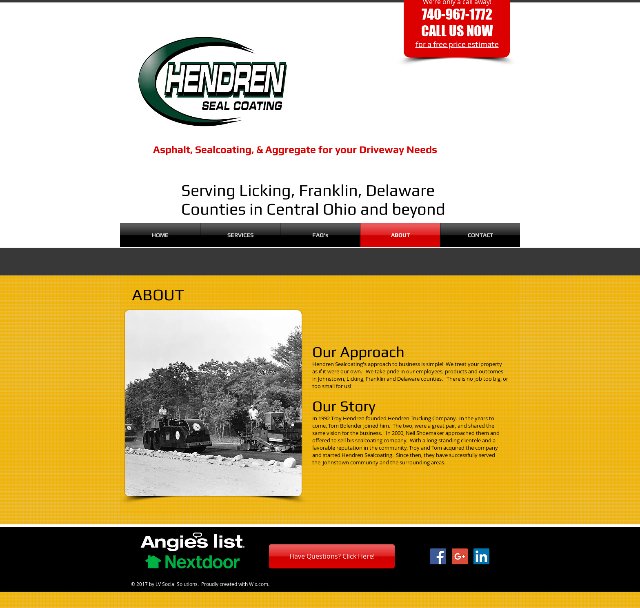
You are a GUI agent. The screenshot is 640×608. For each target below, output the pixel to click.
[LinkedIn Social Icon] (481, 556)
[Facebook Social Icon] (438, 556)
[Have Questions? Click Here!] (332, 556)
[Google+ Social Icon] (460, 556)
